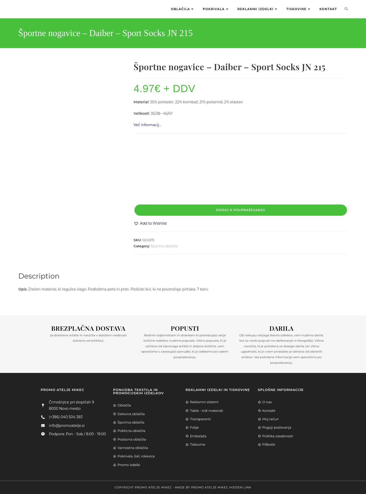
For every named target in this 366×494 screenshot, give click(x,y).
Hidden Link (240, 487)
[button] (150, 223)
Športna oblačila (164, 246)
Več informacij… (147, 125)
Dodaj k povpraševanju (240, 210)
